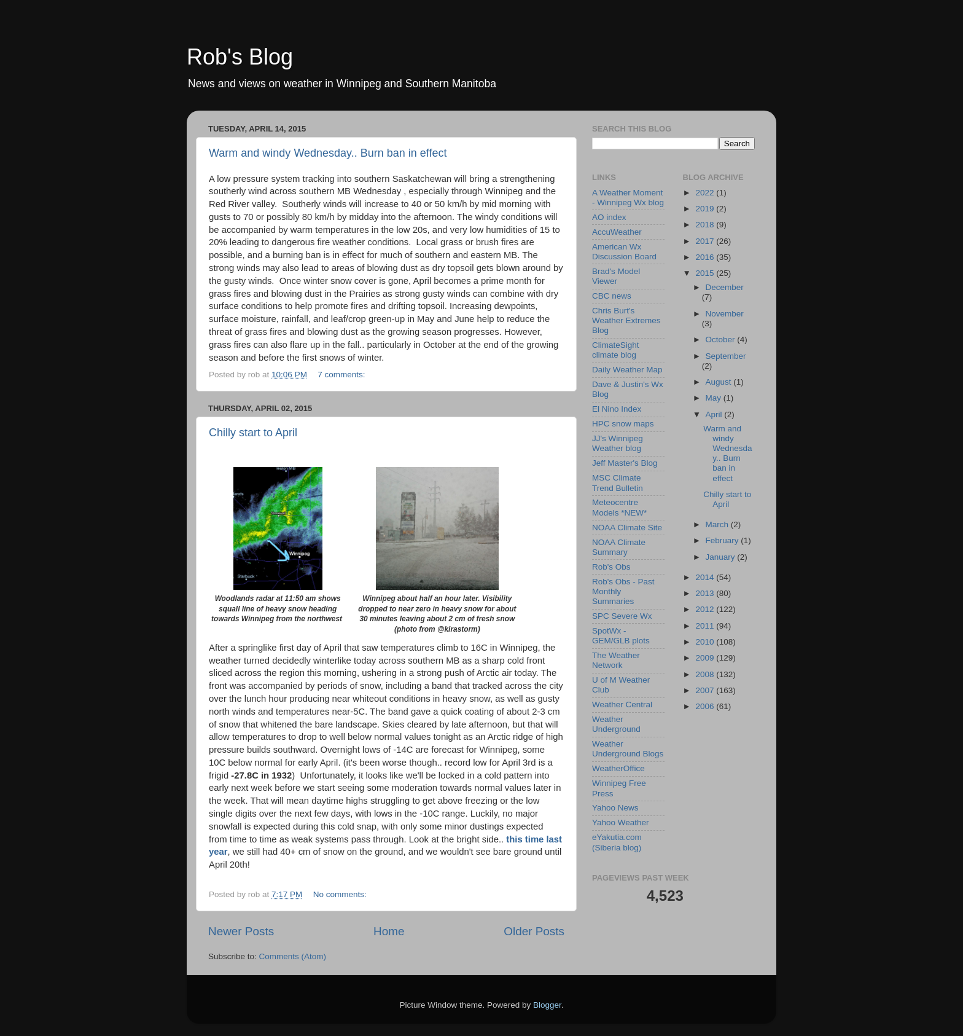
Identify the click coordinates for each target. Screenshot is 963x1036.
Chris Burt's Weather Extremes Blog (626, 320)
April (715, 414)
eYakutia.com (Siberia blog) (617, 842)
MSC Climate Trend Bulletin (617, 482)
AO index (609, 217)
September (726, 356)
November (725, 313)
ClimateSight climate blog (615, 349)
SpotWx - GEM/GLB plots (621, 635)
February (723, 540)
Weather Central (622, 704)
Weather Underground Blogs (627, 748)
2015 (705, 273)
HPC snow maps (623, 423)
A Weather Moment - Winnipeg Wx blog (628, 197)
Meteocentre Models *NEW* (619, 507)
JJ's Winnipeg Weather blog (617, 443)
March (718, 524)
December (725, 287)
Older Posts (534, 931)
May (714, 397)
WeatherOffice (618, 768)
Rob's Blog (240, 56)
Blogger (547, 1005)
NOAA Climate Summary (618, 547)
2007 (705, 690)
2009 (705, 657)
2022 (705, 192)
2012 (705, 609)
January (722, 557)
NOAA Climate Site (627, 527)
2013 (705, 593)
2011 (705, 625)
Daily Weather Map (627, 369)
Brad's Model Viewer (616, 276)
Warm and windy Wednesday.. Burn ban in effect (328, 153)
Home (388, 931)
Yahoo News (615, 807)
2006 (705, 706)
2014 (705, 577)
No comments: (341, 894)
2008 (705, 674)
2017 (705, 241)
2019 (705, 208)
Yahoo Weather (620, 822)
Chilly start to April (253, 432)
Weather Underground (616, 724)
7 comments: (342, 374)
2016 (705, 257)
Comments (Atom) (293, 956)
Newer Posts (241, 931)
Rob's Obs (611, 566)
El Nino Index (616, 409)
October (722, 339)
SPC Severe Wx (622, 616)
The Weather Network (616, 660)
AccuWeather (617, 232)
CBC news (611, 295)
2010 (705, 641)
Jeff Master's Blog (625, 463)
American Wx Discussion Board (624, 251)
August (720, 382)
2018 (705, 224)
